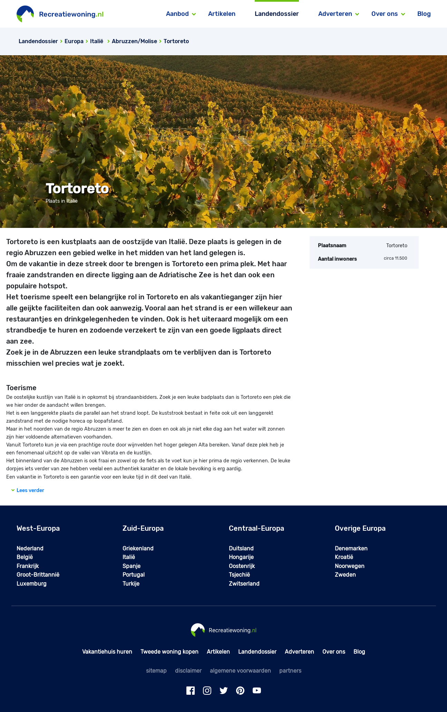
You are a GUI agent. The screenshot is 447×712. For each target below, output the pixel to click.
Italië (129, 557)
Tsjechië (239, 574)
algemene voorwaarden (240, 670)
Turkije (131, 583)
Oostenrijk (242, 566)
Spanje (131, 566)
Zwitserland (244, 583)
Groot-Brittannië (38, 574)
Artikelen (221, 14)
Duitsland (241, 548)
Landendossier (277, 14)
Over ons (333, 651)
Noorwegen (350, 566)
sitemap (156, 670)
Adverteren (299, 651)
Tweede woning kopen (169, 651)
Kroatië (344, 557)
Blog (424, 14)
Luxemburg (32, 583)
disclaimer (188, 670)
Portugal (134, 574)
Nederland (30, 548)
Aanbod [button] (177, 14)
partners (290, 670)
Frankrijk (28, 566)
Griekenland (138, 548)
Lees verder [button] (27, 490)
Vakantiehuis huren (107, 651)
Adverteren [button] (335, 14)
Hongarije (241, 557)
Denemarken (351, 548)
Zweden (345, 574)
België (25, 557)
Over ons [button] (384, 14)
